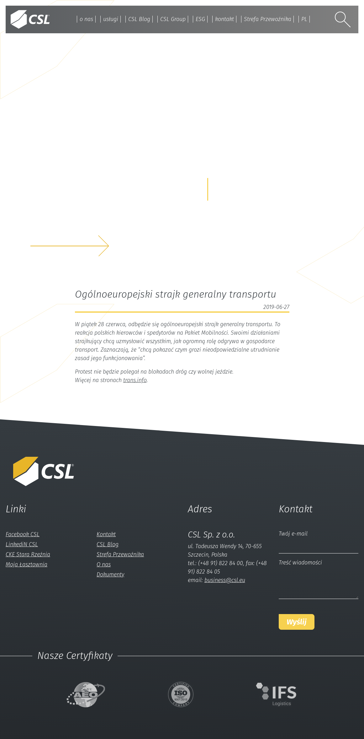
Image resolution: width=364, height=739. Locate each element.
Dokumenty (110, 574)
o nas (86, 19)
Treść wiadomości (300, 562)
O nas (104, 564)
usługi (110, 19)
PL (304, 19)
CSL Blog (139, 19)
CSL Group (173, 19)
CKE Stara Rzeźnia (28, 554)
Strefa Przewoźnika (267, 19)
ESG (200, 19)
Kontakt (106, 534)
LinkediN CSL (22, 544)
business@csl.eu (224, 580)
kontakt (224, 19)
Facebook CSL (23, 534)
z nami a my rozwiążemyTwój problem (83, 225)
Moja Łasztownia (26, 564)
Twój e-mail (293, 533)
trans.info (135, 380)
